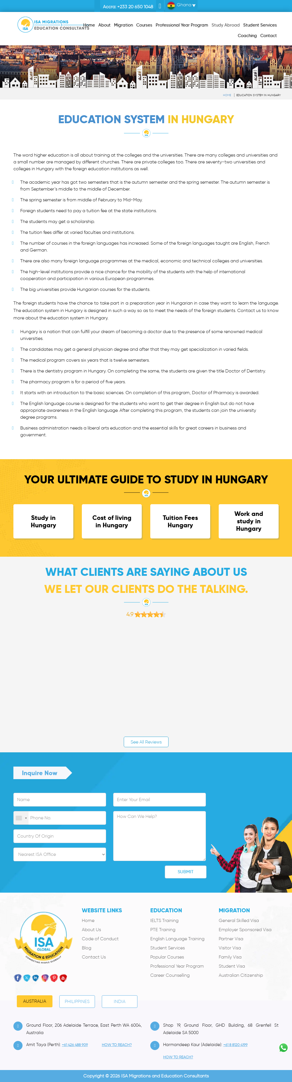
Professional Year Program (177, 966)
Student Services (167, 948)
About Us (91, 929)
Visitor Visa (230, 948)
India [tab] (119, 1001)
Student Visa (232, 966)
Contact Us (94, 957)
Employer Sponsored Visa (245, 929)
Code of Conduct (100, 938)
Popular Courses (167, 957)
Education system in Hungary (258, 95)
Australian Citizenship (241, 975)
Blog (86, 948)
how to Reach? (117, 1045)
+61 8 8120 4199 (235, 1045)
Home (227, 95)
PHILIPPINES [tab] (77, 1001)
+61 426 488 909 (75, 1045)
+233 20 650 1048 (135, 6)
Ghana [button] (179, 5)
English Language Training (177, 938)
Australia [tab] (34, 1001)
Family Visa (230, 957)
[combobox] (21, 818)
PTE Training (162, 929)
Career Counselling (170, 975)
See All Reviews (146, 742)
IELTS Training (164, 920)
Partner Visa (231, 938)
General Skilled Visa (239, 920)
